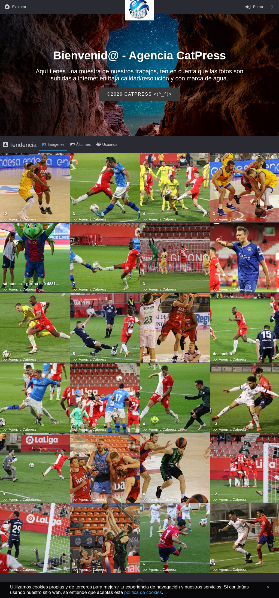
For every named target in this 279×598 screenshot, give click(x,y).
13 (215, 424)
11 (5, 564)
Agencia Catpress (23, 219)
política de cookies (143, 592)
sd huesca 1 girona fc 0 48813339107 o (32, 284)
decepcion (222, 354)
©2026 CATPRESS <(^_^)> (139, 94)
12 (5, 214)
